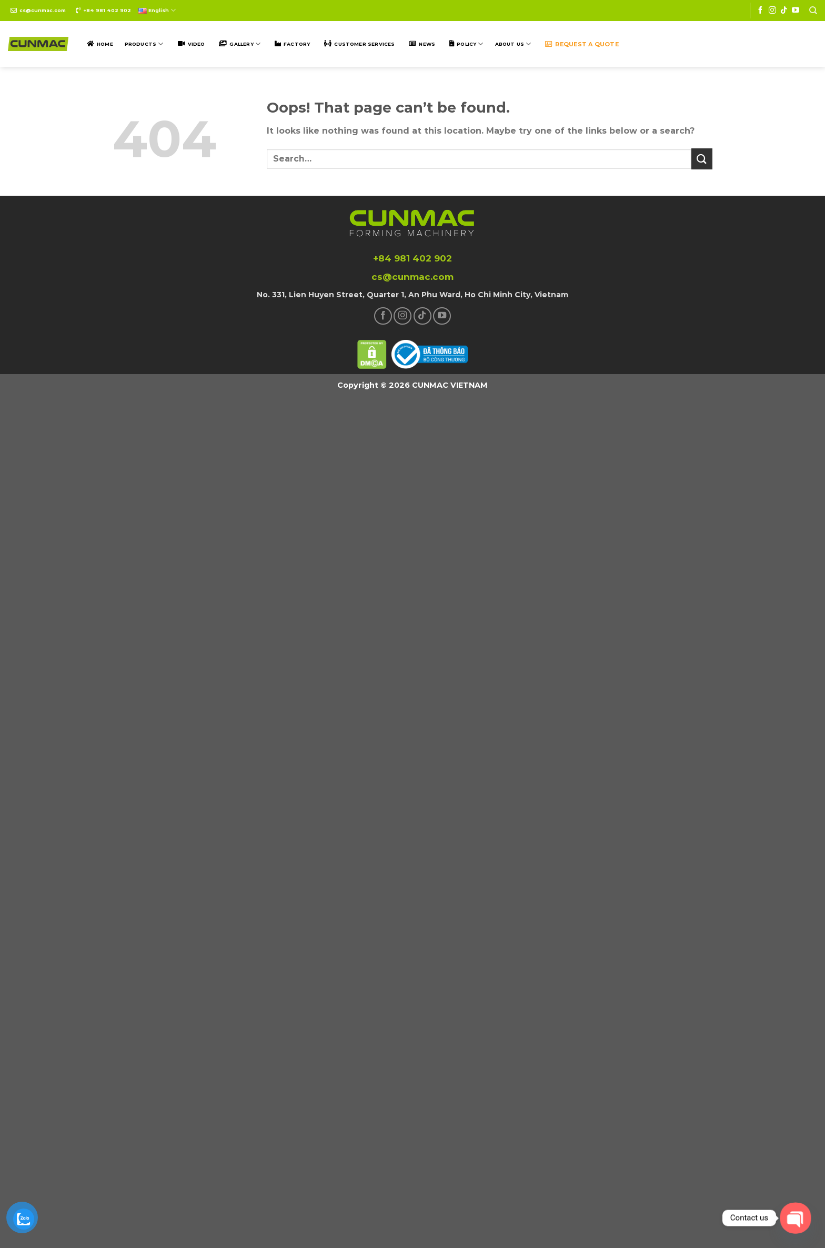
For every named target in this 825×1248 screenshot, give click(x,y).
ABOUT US (513, 44)
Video (196, 44)
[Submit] (701, 158)
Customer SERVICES (364, 44)
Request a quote (586, 44)
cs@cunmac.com (42, 10)
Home (105, 44)
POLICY (470, 44)
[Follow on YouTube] (795, 10)
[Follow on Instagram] (772, 10)
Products (144, 44)
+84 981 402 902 (107, 10)
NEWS (427, 44)
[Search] (813, 10)
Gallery (244, 44)
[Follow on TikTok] (784, 10)
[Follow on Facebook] (760, 10)
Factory (297, 44)
